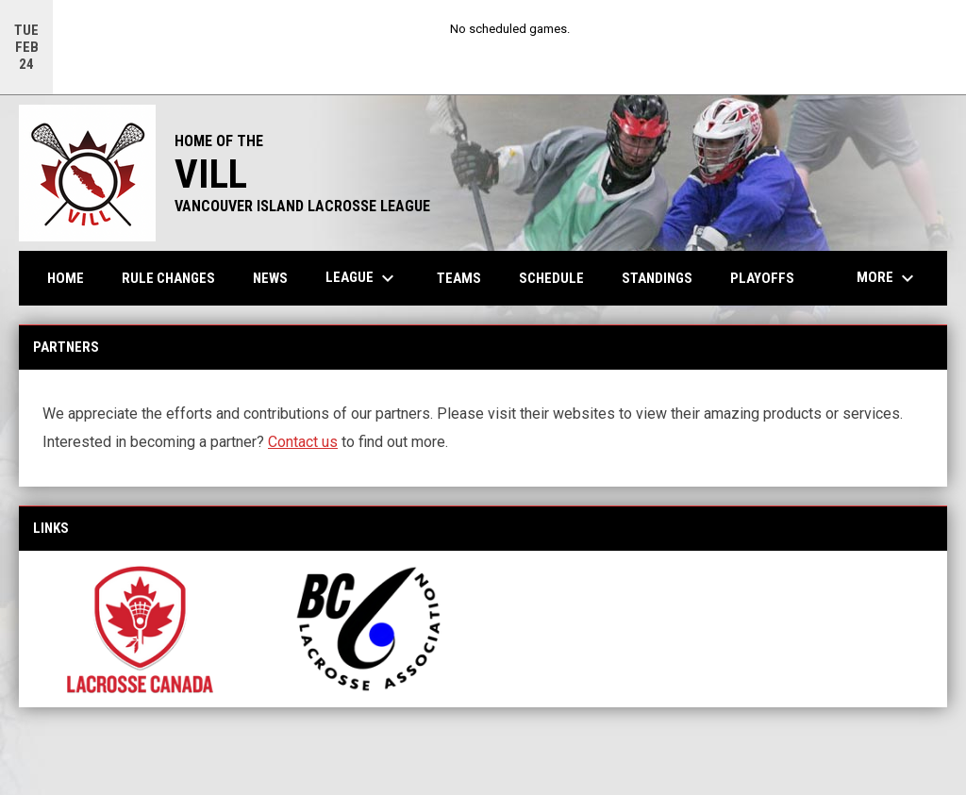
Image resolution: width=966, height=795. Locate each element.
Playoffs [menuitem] (762, 278)
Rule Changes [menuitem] (168, 278)
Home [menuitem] (65, 278)
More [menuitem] (888, 278)
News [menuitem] (270, 278)
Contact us (303, 442)
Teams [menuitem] (459, 278)
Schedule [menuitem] (551, 278)
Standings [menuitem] (657, 278)
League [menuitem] (362, 278)
